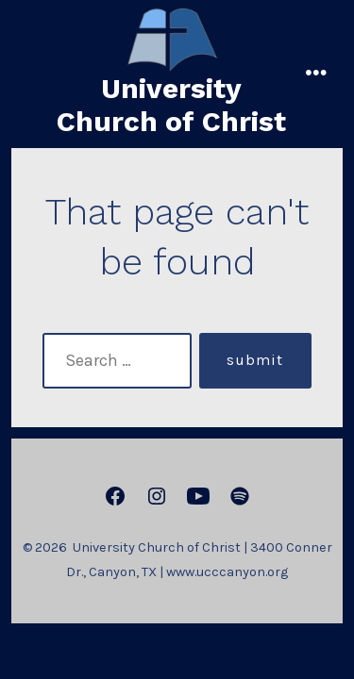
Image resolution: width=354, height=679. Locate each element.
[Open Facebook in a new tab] (115, 496)
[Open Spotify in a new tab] (240, 496)
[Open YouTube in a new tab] (198, 496)
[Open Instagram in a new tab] (157, 496)
